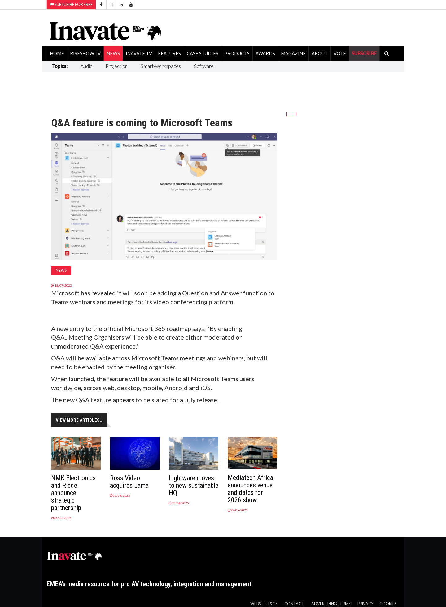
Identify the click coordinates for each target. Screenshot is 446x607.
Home (57, 53)
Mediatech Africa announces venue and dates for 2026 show (250, 489)
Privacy (365, 603)
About (320, 53)
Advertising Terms (330, 603)
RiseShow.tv (85, 53)
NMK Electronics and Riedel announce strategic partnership (73, 493)
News (113, 53)
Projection (117, 66)
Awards (265, 53)
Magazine (293, 53)
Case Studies (202, 53)
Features (169, 53)
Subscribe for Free (71, 4)
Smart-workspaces (161, 66)
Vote (340, 53)
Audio (87, 66)
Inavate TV (139, 53)
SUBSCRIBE (364, 53)
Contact (294, 603)
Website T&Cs (263, 603)
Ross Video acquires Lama (129, 481)
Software (204, 66)
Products (237, 53)
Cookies (387, 603)
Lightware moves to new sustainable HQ (193, 485)
